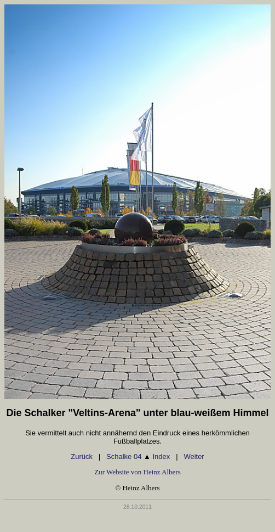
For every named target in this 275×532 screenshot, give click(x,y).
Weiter (194, 456)
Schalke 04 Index (138, 456)
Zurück (82, 456)
